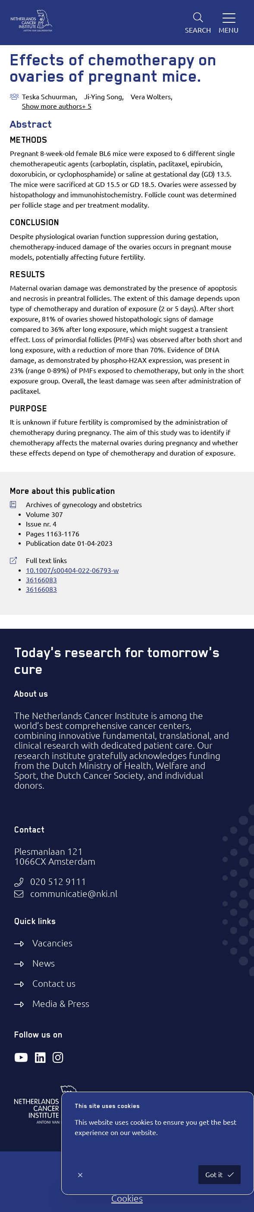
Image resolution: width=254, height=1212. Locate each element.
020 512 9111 (58, 882)
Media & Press (60, 1003)
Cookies (127, 1198)
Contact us (53, 983)
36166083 (41, 580)
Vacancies (52, 943)
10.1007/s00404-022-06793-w (72, 570)
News (43, 963)
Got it (214, 1174)
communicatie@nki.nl (73, 894)
